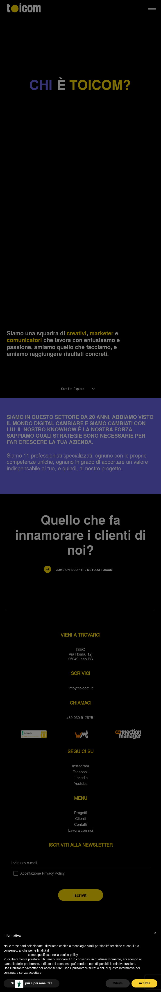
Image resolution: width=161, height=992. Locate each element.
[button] (155, 932)
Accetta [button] (144, 983)
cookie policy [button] (69, 955)
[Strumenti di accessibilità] (19, 984)
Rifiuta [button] (118, 983)
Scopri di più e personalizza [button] (31, 983)
